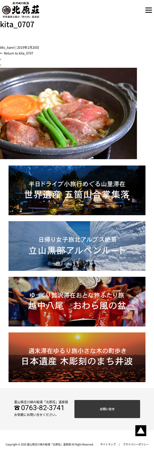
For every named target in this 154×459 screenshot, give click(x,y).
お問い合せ (107, 409)
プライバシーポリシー (136, 444)
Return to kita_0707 (16, 53)
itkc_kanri (7, 47)
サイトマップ (108, 444)
